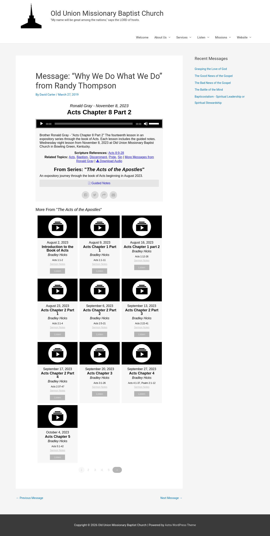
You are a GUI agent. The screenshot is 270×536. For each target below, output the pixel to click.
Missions (221, 37)
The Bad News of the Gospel (213, 82)
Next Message (170, 498)
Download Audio (111, 161)
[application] (99, 124)
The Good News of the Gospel (214, 76)
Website (242, 37)
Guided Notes (101, 183)
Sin (120, 157)
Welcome (142, 37)
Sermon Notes (57, 264)
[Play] (42, 124)
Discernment (98, 157)
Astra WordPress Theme (180, 525)
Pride (112, 157)
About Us (160, 37)
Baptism (81, 157)
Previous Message (30, 498)
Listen (201, 37)
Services (182, 37)
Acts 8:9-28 (116, 153)
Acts (71, 157)
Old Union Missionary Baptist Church (107, 13)
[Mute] (146, 124)
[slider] (94, 124)
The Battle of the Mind (209, 89)
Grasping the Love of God (211, 69)
